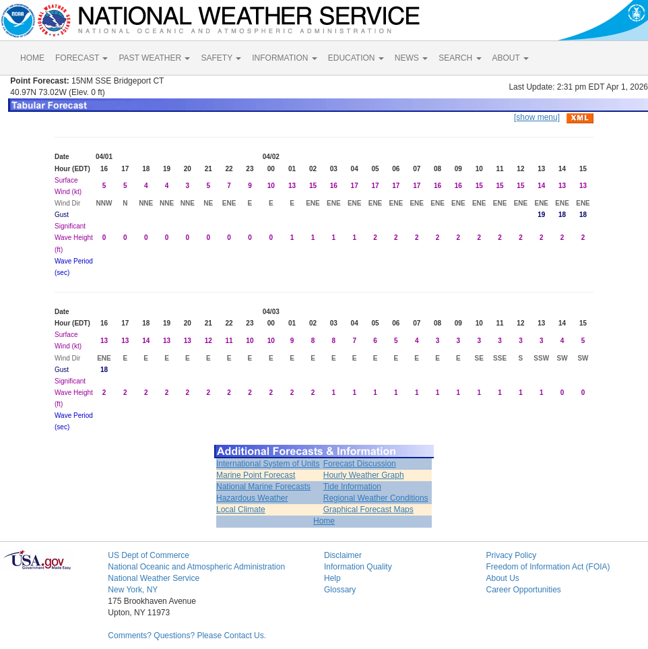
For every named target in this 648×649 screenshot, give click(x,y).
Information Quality (358, 566)
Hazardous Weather (252, 498)
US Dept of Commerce (148, 555)
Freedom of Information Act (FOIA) (548, 566)
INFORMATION (284, 58)
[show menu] (537, 117)
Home (324, 521)
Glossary (340, 589)
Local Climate (240, 509)
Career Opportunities (523, 589)
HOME (32, 58)
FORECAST (81, 58)
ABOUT (510, 58)
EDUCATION (356, 58)
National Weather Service (153, 578)
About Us (502, 578)
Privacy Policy (511, 555)
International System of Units (267, 463)
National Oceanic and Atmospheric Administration (196, 566)
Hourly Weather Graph (363, 475)
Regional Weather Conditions (375, 498)
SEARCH (460, 58)
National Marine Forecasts (263, 486)
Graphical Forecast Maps (368, 509)
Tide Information (352, 486)
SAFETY (221, 58)
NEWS (411, 58)
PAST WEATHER (154, 58)
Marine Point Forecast (255, 475)
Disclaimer (343, 555)
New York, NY (133, 589)
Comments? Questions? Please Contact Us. (187, 635)
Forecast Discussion (359, 463)
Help (332, 578)
